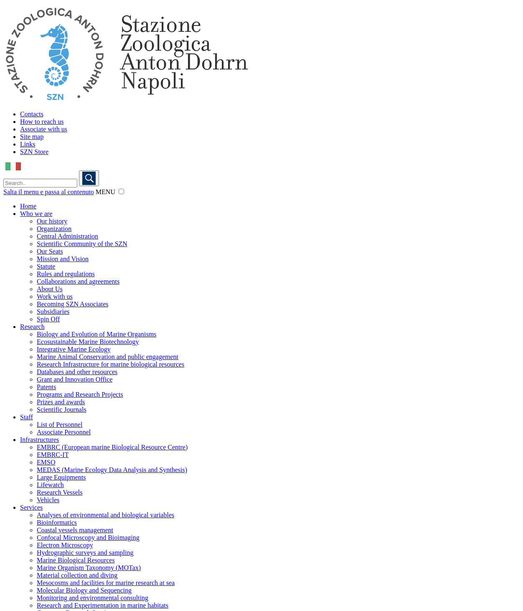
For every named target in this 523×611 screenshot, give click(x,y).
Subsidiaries (53, 311)
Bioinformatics (57, 522)
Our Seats (50, 251)
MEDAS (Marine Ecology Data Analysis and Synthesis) (112, 469)
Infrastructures (39, 439)
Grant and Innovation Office (74, 379)
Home (28, 206)
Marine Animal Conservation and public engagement (107, 356)
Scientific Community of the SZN (82, 243)
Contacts (31, 114)
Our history (52, 221)
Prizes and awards (61, 402)
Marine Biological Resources (76, 560)
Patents (46, 386)
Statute (46, 266)
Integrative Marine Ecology (74, 349)
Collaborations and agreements (78, 281)
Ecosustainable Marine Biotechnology (88, 341)
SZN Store (34, 151)
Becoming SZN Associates (73, 304)
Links (27, 144)
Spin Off (48, 319)
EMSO (46, 462)
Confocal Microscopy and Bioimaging (88, 537)
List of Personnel (59, 424)
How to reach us (41, 121)
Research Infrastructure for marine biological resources (110, 364)
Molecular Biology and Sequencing (84, 590)
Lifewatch (50, 484)
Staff (26, 417)
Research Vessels (59, 492)
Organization (54, 228)
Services (31, 507)
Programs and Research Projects (80, 394)
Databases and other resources (77, 371)
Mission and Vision (63, 258)
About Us (50, 289)
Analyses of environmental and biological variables (105, 515)
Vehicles (48, 499)
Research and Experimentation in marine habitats (102, 605)
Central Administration (67, 236)
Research (32, 326)
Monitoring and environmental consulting (92, 597)
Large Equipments (61, 477)
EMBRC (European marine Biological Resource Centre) (112, 447)
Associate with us (43, 129)
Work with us (55, 296)
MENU (105, 191)
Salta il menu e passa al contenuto (48, 191)
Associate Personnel (64, 432)
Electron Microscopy (65, 545)
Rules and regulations (66, 273)
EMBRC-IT (53, 454)
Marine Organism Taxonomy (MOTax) (89, 567)
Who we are (36, 213)
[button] (121, 191)
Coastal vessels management (75, 530)
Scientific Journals (61, 409)
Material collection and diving (77, 575)
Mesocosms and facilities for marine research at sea (106, 582)
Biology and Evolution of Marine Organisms (96, 334)
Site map (31, 136)
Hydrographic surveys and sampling (85, 552)
